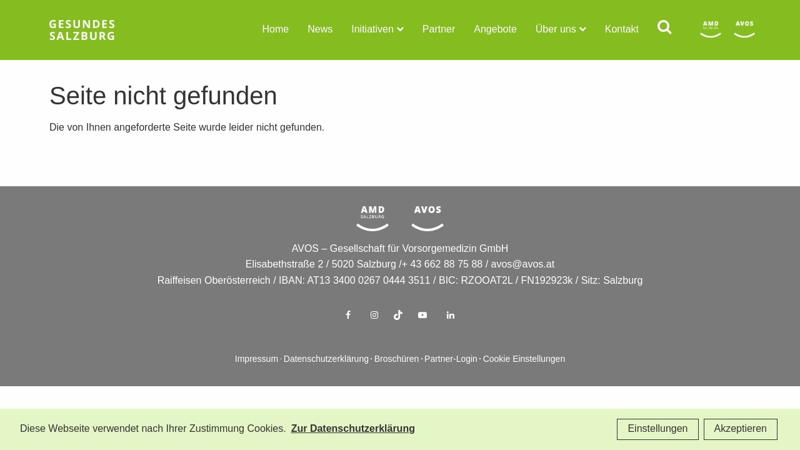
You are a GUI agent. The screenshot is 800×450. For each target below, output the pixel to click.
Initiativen (372, 29)
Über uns (556, 29)
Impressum (256, 379)
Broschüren (396, 379)
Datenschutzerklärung (326, 379)
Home (275, 29)
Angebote (495, 29)
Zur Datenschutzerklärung (353, 429)
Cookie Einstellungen (524, 379)
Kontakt (622, 29)
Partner (438, 29)
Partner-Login (451, 379)
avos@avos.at (523, 284)
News (320, 29)
